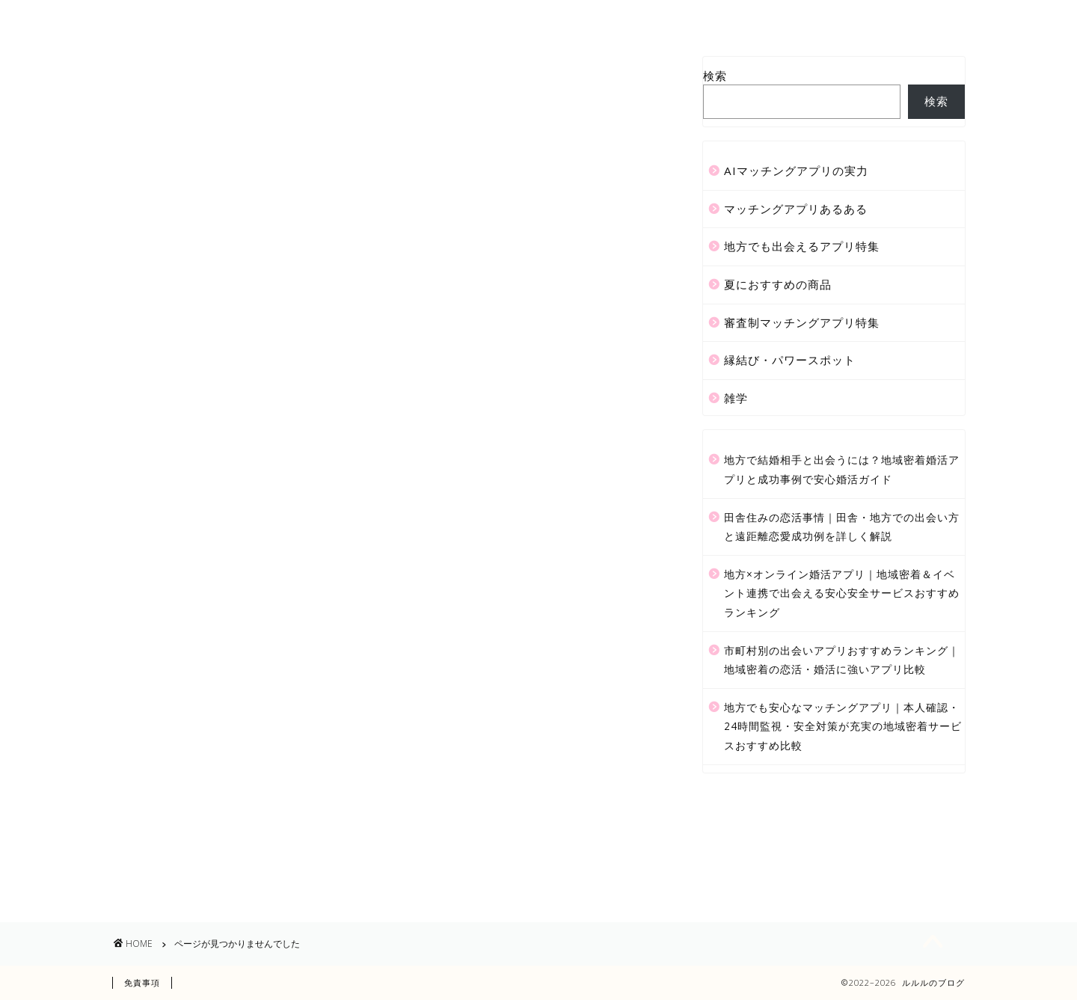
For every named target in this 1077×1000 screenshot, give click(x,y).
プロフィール (404, 18)
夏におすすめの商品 (232, 811)
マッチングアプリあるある (253, 766)
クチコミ (652, 18)
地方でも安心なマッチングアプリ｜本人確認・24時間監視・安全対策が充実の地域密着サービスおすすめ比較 (843, 726)
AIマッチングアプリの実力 (252, 743)
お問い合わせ (739, 18)
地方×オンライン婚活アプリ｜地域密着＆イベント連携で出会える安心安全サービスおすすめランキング (842, 593)
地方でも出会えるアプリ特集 (259, 788)
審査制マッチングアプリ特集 (259, 833)
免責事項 (142, 982)
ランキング (571, 18)
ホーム (323, 18)
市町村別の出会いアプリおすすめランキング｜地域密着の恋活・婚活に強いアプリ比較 (842, 660)
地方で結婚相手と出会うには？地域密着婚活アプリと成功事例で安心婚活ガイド (842, 469)
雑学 (185, 877)
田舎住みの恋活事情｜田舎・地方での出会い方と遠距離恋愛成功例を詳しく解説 (842, 527)
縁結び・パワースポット (246, 856)
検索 (715, 75)
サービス (490, 18)
